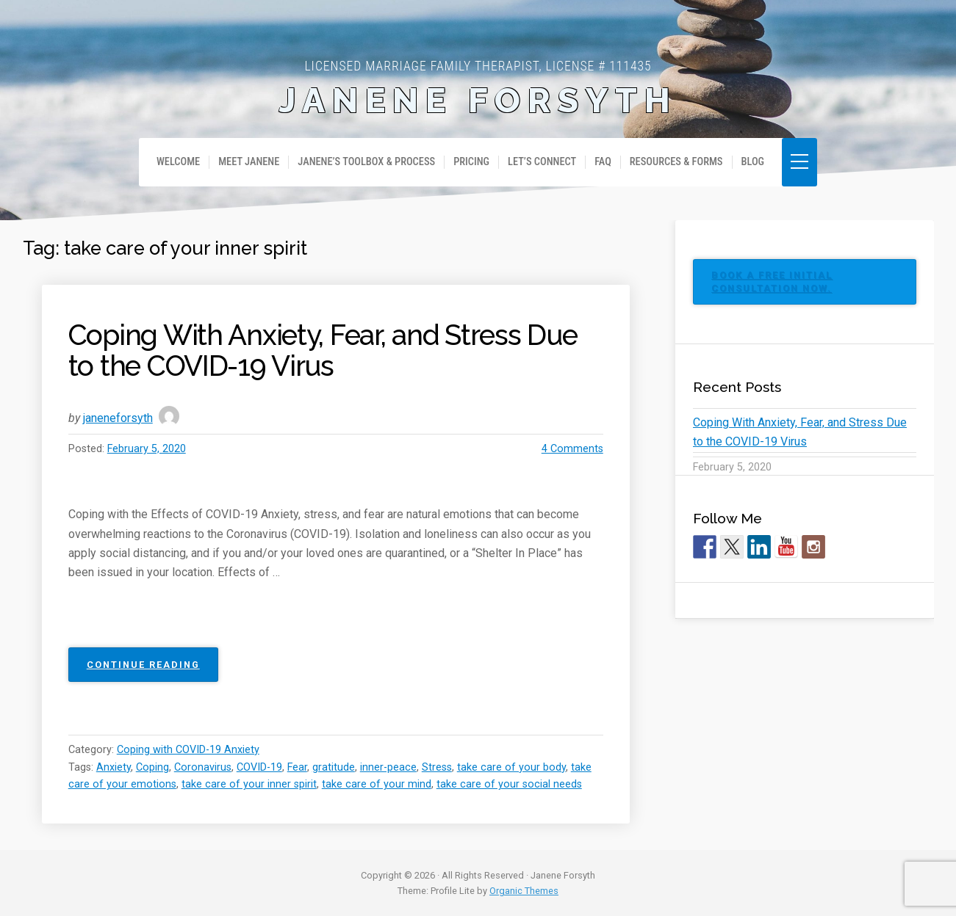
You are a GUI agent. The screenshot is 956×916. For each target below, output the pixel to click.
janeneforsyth (118, 418)
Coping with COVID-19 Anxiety (188, 750)
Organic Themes (523, 890)
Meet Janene (248, 162)
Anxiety (113, 767)
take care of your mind (376, 784)
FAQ (602, 162)
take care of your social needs (509, 784)
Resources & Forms (676, 162)
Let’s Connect (542, 162)
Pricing (471, 162)
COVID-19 (259, 767)
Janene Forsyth (478, 100)
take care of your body (511, 767)
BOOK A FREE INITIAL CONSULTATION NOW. (772, 281)
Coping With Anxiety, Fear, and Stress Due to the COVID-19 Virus (323, 350)
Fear (297, 767)
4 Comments (572, 449)
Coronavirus (202, 767)
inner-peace (388, 767)
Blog (753, 162)
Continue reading (152, 669)
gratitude (333, 767)
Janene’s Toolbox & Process (366, 162)
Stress (437, 767)
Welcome (178, 162)
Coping (152, 767)
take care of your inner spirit (249, 784)
